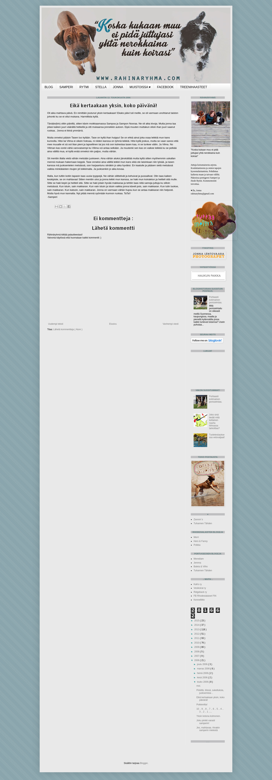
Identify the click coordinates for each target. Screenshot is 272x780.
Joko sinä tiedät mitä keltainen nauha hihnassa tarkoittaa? (214, 421)
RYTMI (84, 87)
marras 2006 (203, 668)
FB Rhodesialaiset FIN (205, 596)
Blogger (144, 763)
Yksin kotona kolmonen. (208, 716)
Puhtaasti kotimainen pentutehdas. (215, 300)
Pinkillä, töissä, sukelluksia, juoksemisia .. (210, 691)
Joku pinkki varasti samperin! (205, 721)
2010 (197, 642)
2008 (197, 651)
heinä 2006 (203, 673)
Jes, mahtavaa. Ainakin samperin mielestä (208, 729)
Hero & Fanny (201, 541)
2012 (197, 634)
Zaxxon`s (198, 519)
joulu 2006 (202, 664)
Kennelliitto (199, 599)
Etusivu (113, 324)
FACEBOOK (165, 87)
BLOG (49, 87)
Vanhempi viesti (170, 324)
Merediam (199, 558)
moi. (198, 686)
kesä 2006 (202, 677)
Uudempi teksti (55, 324)
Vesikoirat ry (200, 588)
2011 (197, 638)
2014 (197, 625)
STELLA (101, 87)
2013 (197, 629)
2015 (197, 620)
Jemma (197, 562)
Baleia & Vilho (201, 566)
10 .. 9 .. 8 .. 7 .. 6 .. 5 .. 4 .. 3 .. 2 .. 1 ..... (209, 710)
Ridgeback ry (200, 592)
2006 (197, 660)
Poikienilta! (201, 704)
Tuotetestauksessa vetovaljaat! (217, 436)
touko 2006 (203, 682)
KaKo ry (198, 584)
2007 (197, 656)
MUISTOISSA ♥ (140, 87)
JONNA (118, 87)
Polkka (197, 545)
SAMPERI (66, 87)
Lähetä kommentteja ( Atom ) (67, 329)
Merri (196, 537)
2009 (197, 647)
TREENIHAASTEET (193, 87)
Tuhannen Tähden (203, 523)
